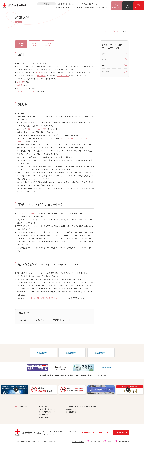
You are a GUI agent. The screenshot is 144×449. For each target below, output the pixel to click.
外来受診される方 (62, 7)
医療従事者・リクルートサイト (93, 433)
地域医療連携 (88, 4)
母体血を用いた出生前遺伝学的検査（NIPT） (47, 298)
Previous (15, 390)
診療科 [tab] (104, 54)
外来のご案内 (23, 321)
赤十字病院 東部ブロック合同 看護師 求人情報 (81, 407)
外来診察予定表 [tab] (48, 44)
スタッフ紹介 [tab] (34, 44)
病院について (102, 7)
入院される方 (77, 7)
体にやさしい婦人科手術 (37, 129)
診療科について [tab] (21, 44)
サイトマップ (103, 4)
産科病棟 (20, 86)
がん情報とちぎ (71, 410)
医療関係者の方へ (59, 321)
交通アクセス (40, 321)
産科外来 (20, 82)
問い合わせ (116, 7)
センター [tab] (105, 60)
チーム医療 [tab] (105, 71)
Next (128, 390)
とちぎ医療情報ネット (73, 412)
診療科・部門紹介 (117, 31)
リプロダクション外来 (25, 214)
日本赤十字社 (43, 407)
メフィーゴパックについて (27, 92)
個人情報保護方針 (78, 442)
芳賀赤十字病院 (44, 418)
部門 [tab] (103, 65)
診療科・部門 (90, 7)
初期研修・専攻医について (70, 4)
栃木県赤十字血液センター (47, 412)
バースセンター (63, 76)
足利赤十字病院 (44, 415)
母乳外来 (39, 73)
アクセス (127, 7)
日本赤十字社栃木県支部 (47, 410)
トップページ (106, 31)
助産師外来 (41, 76)
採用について (138, 7)
